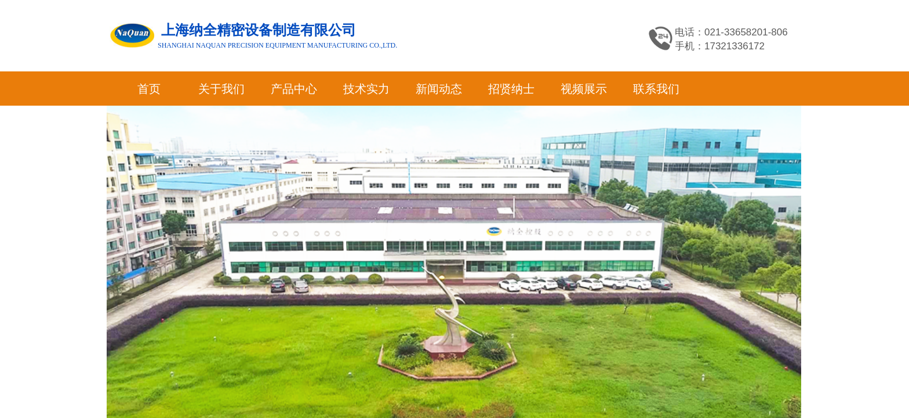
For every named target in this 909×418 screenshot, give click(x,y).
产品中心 (294, 88)
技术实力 (366, 88)
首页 (149, 88)
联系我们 (656, 88)
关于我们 (221, 88)
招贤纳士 (511, 88)
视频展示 (584, 88)
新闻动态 (439, 88)
